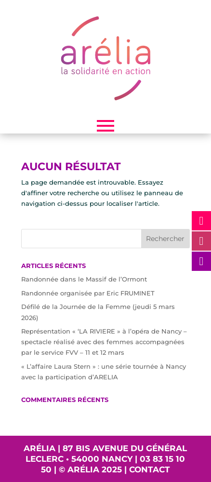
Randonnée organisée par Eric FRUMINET (88, 293)
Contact (149, 469)
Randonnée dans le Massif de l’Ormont (84, 279)
